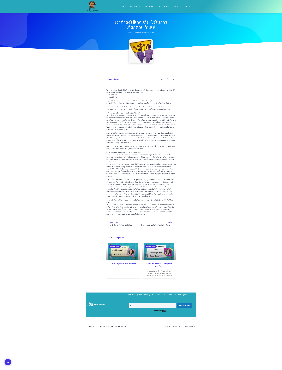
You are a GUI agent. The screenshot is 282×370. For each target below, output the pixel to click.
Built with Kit (160, 310)
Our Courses (135, 6)
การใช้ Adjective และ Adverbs (123, 264)
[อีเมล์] (152, 305)
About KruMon (149, 6)
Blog (175, 6)
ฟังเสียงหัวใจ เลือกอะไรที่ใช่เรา (145, 32)
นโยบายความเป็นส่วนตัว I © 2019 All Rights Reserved (180, 326)
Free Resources (163, 6)
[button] (8, 362)
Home (124, 6)
